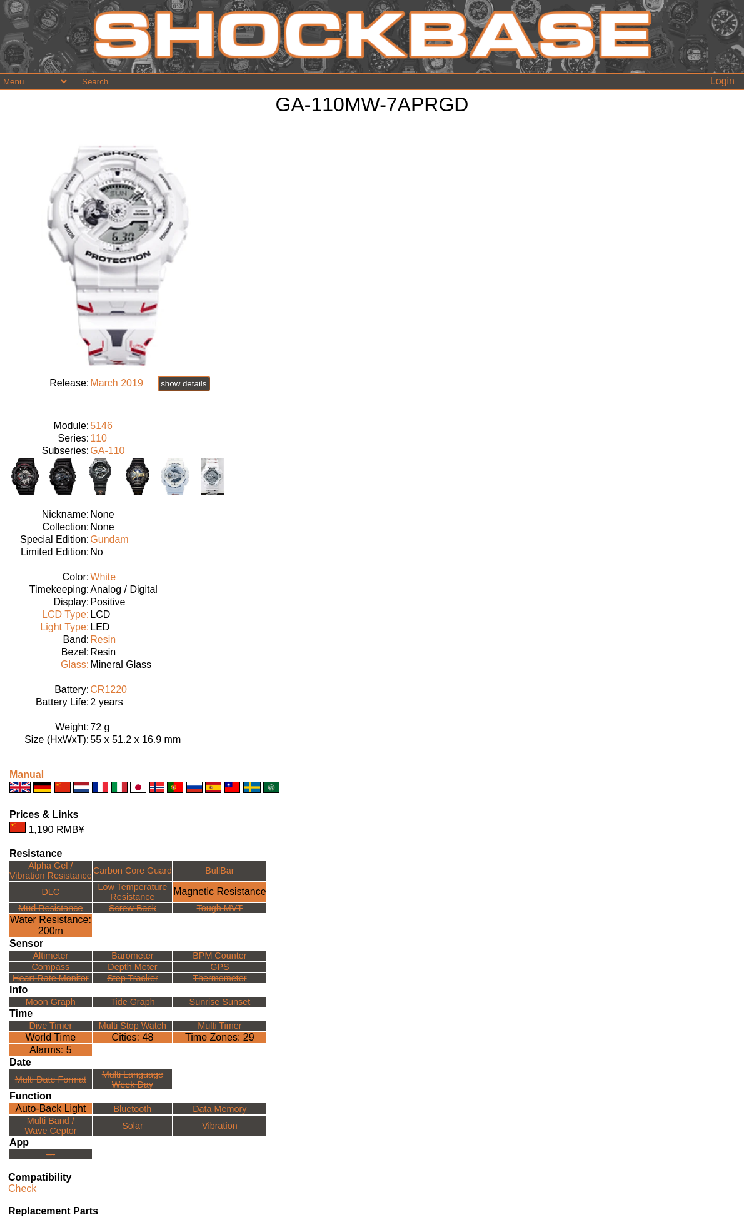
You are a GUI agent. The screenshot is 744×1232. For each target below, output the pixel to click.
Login (722, 81)
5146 (101, 425)
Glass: (75, 664)
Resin (103, 639)
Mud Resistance (50, 908)
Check (22, 1188)
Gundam (109, 539)
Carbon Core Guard (132, 871)
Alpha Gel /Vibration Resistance (50, 871)
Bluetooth (133, 1109)
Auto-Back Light (50, 1108)
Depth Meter (132, 967)
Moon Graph (51, 1002)
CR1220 (108, 689)
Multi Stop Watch (132, 1026)
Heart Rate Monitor (51, 978)
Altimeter (50, 956)
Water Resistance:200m (50, 925)
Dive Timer (50, 1026)
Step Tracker (132, 978)
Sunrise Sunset (220, 1002)
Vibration (220, 1126)
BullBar (219, 871)
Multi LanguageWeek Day (132, 1079)
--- (50, 1154)
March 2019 (116, 383)
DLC (50, 892)
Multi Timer (219, 1026)
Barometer (132, 956)
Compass (50, 967)
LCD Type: (65, 614)
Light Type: (64, 627)
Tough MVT (220, 908)
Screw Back (132, 908)
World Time (51, 1037)
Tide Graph (132, 1002)
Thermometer (219, 978)
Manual (26, 774)
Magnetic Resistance (219, 891)
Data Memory (219, 1109)
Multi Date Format (50, 1079)
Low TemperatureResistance (132, 892)
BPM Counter (219, 956)
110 (98, 438)
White (103, 577)
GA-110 (107, 450)
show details (183, 383)
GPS (219, 967)
